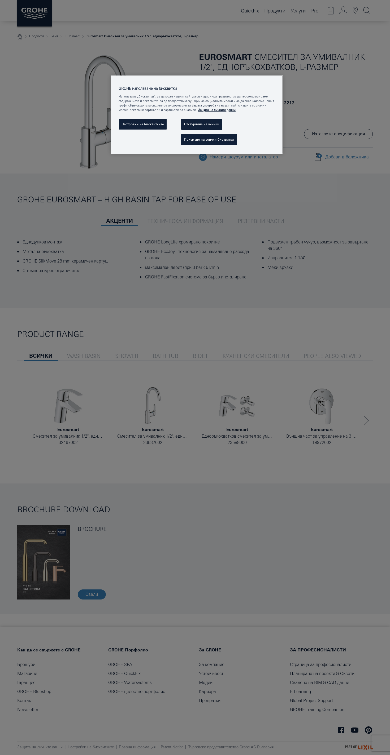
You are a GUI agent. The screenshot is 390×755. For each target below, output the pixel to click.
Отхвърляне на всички (201, 124)
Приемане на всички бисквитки (209, 139)
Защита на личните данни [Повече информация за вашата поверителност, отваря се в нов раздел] (217, 110)
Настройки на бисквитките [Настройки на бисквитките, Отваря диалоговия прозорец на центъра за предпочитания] (143, 124)
